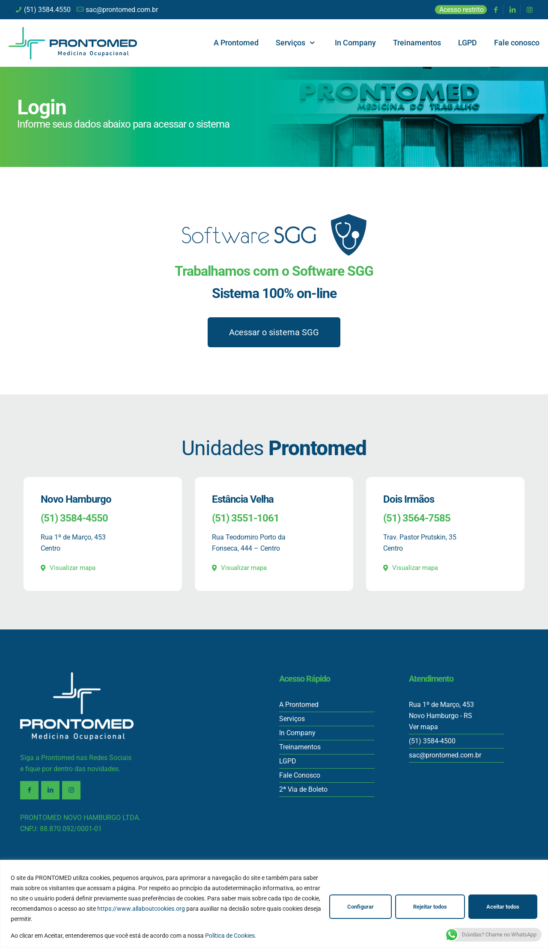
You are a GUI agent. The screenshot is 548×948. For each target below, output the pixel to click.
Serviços (292, 719)
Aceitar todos (502, 906)
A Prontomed (299, 705)
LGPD (287, 761)
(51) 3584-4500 (432, 741)
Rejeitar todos (430, 906)
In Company (297, 733)
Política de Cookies (230, 935)
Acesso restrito (461, 10)
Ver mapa (423, 727)
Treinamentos (300, 747)
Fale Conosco (299, 775)
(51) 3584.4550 (47, 10)
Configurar (360, 906)
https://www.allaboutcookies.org (141, 908)
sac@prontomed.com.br (122, 10)
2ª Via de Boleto (303, 789)
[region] (274, 904)
